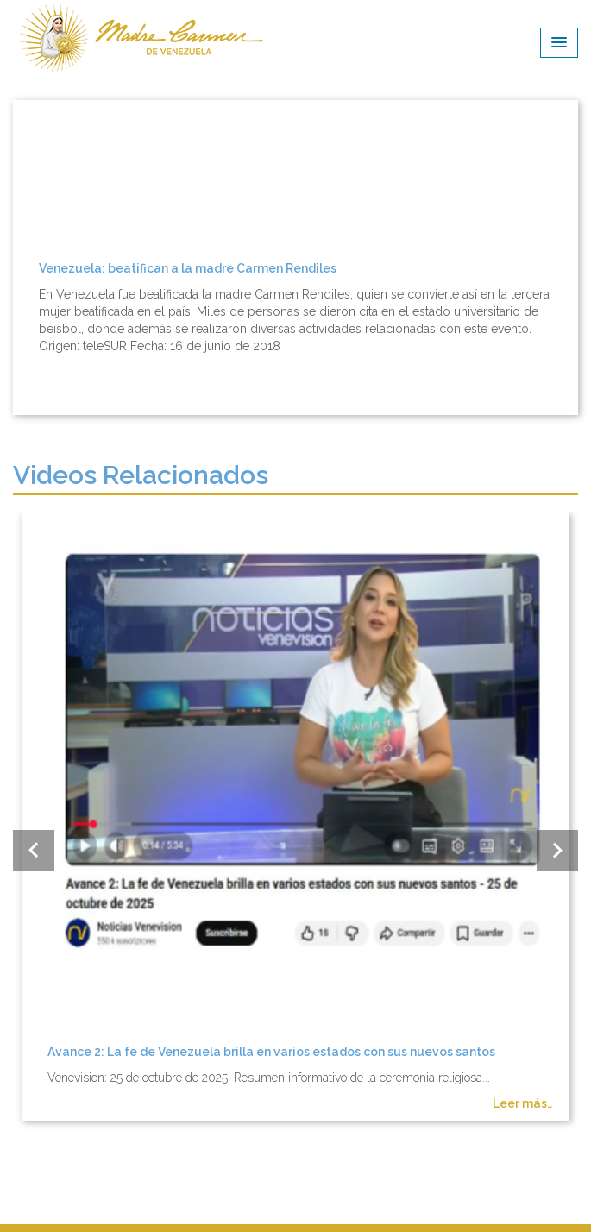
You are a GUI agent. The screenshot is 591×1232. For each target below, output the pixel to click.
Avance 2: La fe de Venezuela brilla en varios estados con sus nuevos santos (271, 1052)
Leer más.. (522, 1103)
